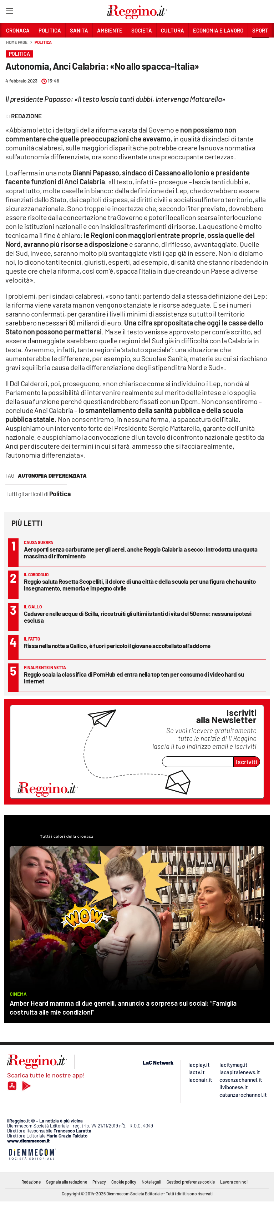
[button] (260, 46)
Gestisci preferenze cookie (191, 1181)
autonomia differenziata (52, 475)
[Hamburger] (9, 12)
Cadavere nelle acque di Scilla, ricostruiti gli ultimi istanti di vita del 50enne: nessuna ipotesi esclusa (138, 617)
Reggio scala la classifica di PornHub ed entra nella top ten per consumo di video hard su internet (134, 677)
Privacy (99, 1181)
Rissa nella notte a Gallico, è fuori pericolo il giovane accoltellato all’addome (117, 645)
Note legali (151, 1181)
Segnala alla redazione (66, 1181)
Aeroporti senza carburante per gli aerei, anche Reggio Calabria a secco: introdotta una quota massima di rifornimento (140, 552)
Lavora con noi (234, 1181)
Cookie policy (123, 1181)
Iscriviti (247, 762)
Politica (43, 42)
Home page (16, 42)
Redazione (31, 1181)
